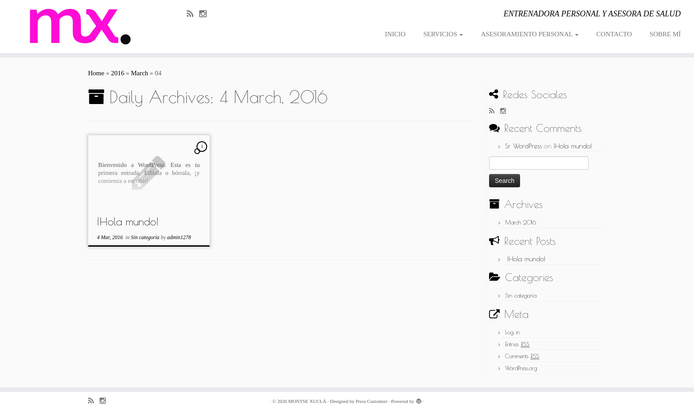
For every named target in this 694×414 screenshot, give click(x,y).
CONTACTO (614, 34)
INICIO (395, 34)
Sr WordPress (523, 146)
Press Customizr (371, 401)
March (139, 73)
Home (96, 73)
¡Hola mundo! (128, 221)
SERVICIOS (443, 34)
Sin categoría (146, 237)
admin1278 (179, 237)
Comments (522, 356)
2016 (117, 73)
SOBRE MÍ (665, 34)
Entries (517, 344)
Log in (512, 332)
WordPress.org (521, 367)
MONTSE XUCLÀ (307, 401)
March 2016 (520, 222)
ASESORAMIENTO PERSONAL (529, 34)
